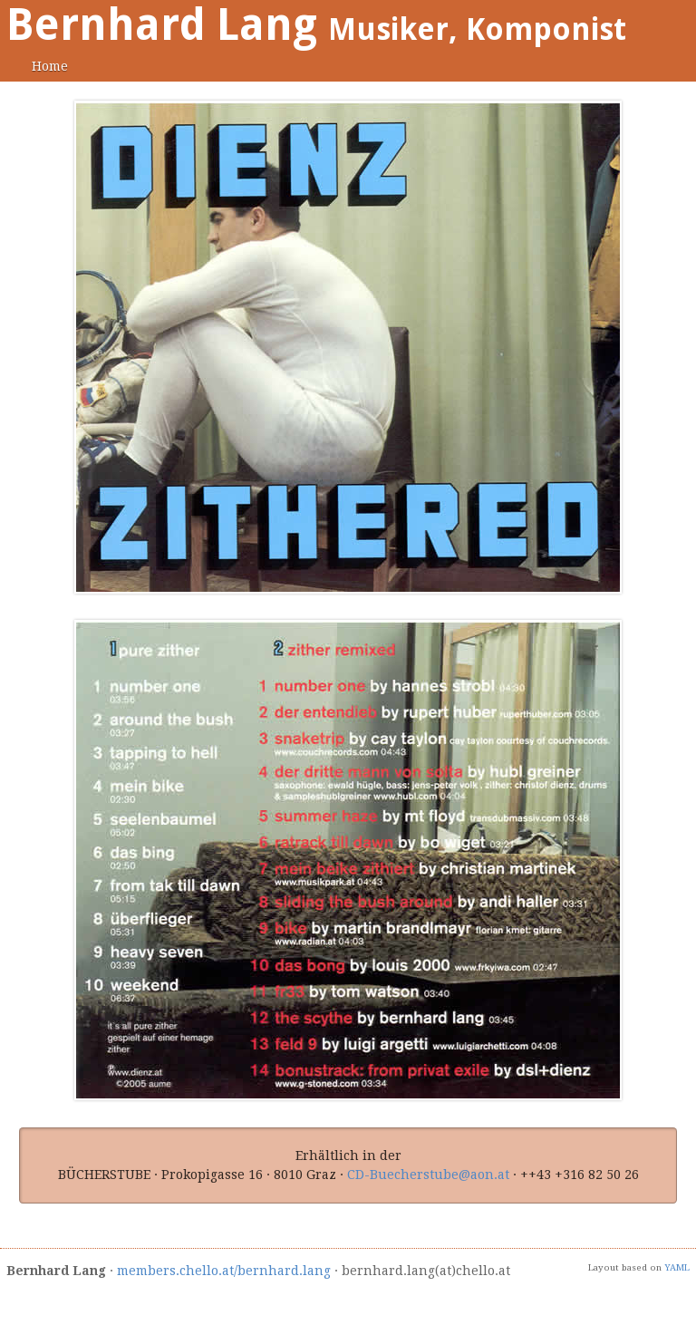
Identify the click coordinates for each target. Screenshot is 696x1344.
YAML (677, 1267)
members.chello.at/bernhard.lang (224, 1270)
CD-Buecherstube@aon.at (428, 1174)
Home (50, 66)
